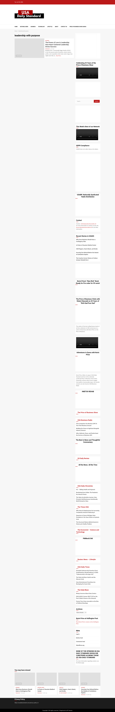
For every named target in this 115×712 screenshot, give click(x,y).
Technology (41, 26)
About (56, 26)
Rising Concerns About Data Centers (86, 593)
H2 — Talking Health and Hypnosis (85, 489)
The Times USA (83, 507)
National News (24, 26)
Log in (77, 634)
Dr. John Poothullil (63, 692)
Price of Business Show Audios (78, 26)
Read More (58, 55)
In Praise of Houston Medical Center (86, 245)
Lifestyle (49, 26)
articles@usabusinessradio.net (88, 223)
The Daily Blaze (83, 590)
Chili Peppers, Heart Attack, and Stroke (87, 249)
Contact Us (64, 26)
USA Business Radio (85, 420)
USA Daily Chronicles (85, 486)
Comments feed (80, 641)
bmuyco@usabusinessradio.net (84, 227)
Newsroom (47, 48)
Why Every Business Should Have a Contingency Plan (85, 240)
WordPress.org (80, 645)
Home (16, 26)
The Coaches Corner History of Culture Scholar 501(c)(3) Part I (87, 259)
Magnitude (62, 710)
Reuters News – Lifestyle (87, 559)
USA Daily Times (84, 567)
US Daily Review (83, 458)
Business (33, 26)
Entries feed (79, 638)
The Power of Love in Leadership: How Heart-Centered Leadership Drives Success (29, 48)
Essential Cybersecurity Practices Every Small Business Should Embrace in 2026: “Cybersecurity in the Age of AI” (87, 572)
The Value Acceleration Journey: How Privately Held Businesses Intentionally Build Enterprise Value (87, 499)
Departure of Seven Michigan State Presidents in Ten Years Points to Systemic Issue (87, 517)
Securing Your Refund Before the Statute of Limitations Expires (87, 253)
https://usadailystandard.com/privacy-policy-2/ (27, 702)
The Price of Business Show (88, 412)
